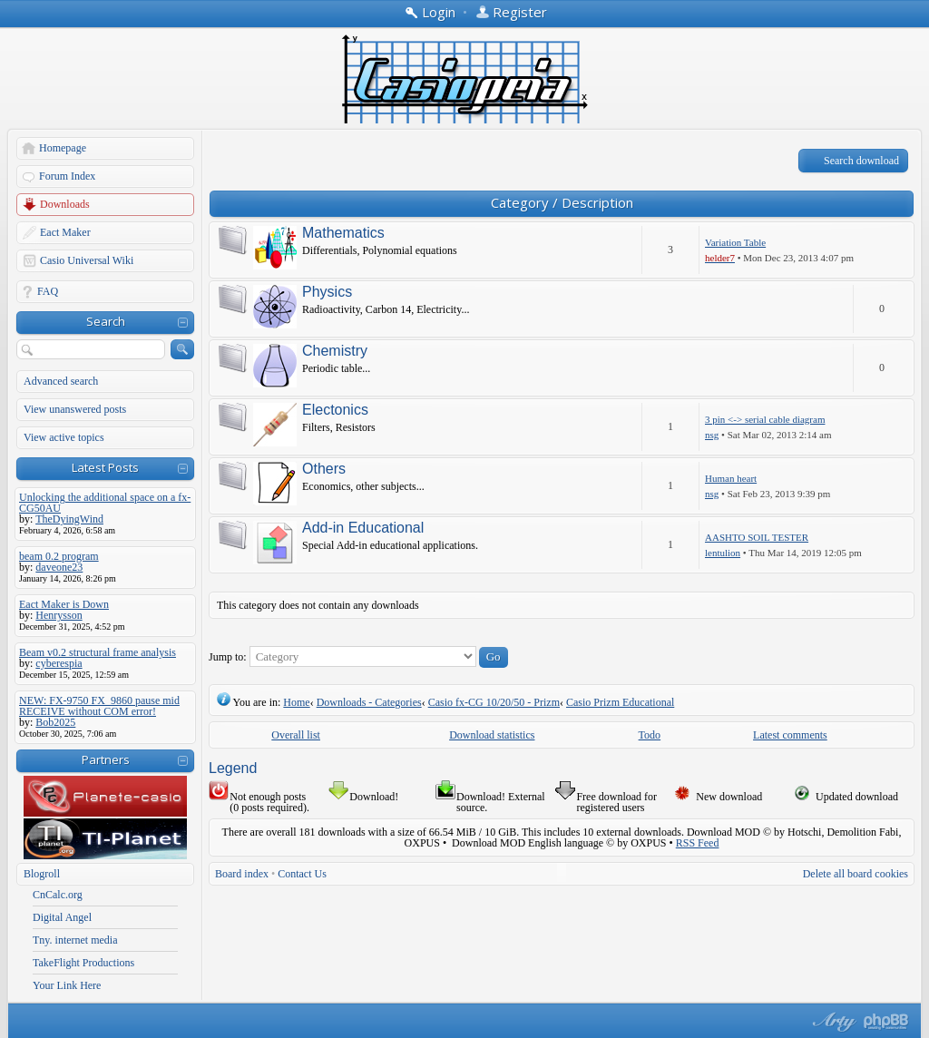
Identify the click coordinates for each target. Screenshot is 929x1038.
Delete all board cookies (855, 873)
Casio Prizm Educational (620, 702)
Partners (106, 759)
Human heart (731, 478)
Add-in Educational (363, 528)
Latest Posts (105, 467)
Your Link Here (67, 985)
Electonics (335, 410)
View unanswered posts (75, 409)
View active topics (64, 437)
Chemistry (334, 351)
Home (296, 702)
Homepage (62, 148)
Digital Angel (62, 917)
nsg (712, 434)
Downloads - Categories (369, 702)
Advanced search (61, 381)
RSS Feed (697, 843)
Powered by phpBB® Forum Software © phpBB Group (886, 1021)
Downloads (65, 204)
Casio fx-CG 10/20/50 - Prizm (494, 702)
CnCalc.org (58, 894)
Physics (327, 292)
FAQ (47, 291)
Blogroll (42, 873)
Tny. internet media (75, 940)
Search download (861, 160)
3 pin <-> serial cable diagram (765, 419)
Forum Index (67, 176)
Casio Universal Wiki (86, 260)
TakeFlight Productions (83, 962)
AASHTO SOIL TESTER (756, 537)
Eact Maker (65, 232)
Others (324, 469)
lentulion (722, 552)
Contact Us (302, 873)
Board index (242, 873)
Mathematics (343, 233)
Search (105, 321)
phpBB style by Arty (832, 1021)
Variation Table (735, 242)
